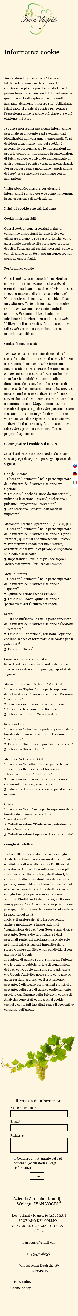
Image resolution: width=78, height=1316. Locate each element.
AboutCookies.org (27, 188)
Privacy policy (20, 1282)
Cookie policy (20, 1288)
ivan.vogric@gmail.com (39, 1242)
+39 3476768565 (39, 1254)
